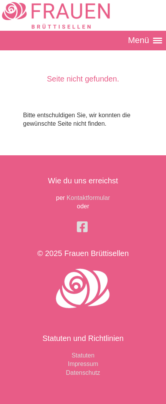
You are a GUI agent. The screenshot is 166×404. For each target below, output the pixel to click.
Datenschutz (83, 372)
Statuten (83, 355)
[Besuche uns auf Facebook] (82, 227)
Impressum (83, 364)
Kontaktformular (88, 198)
